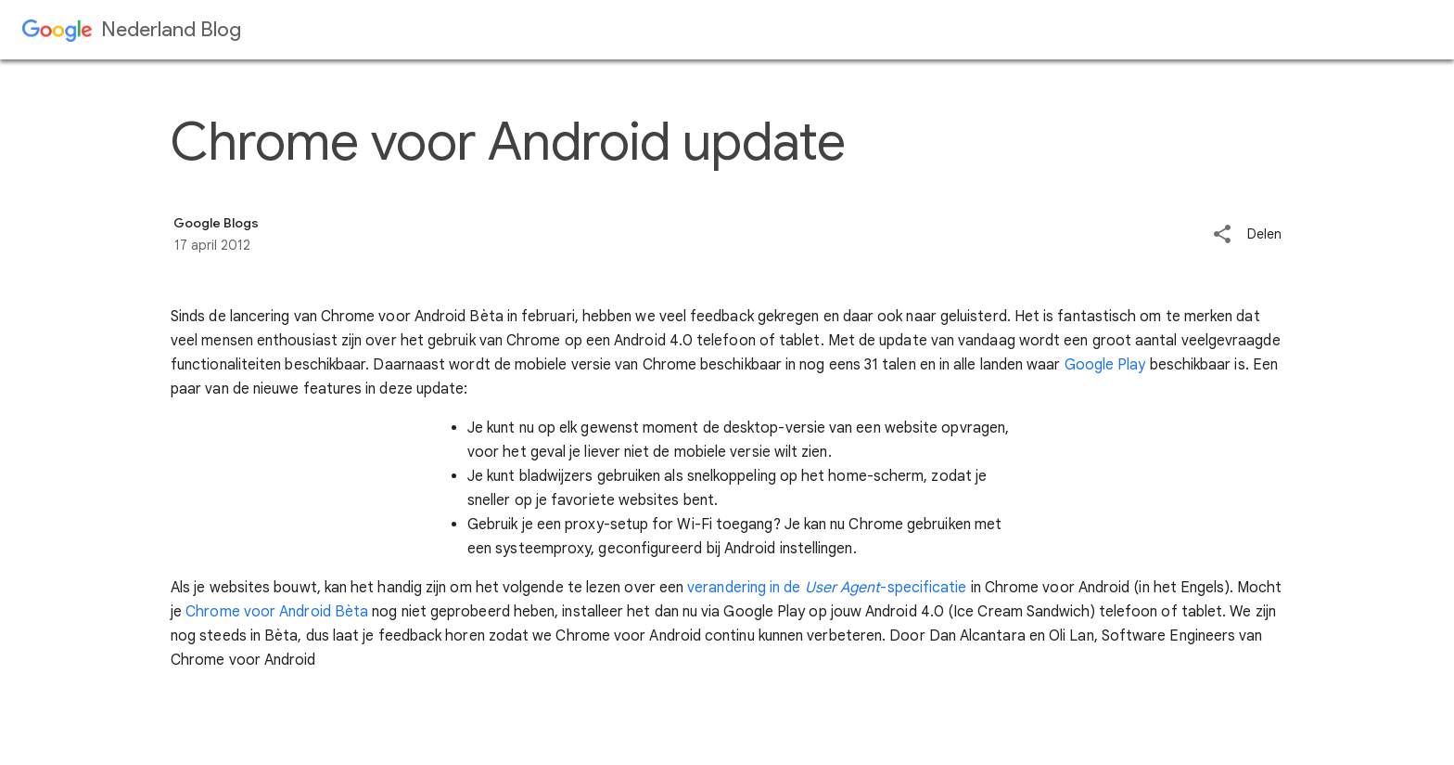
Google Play (1105, 365)
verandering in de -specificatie (826, 587)
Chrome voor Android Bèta (276, 612)
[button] (1222, 235)
